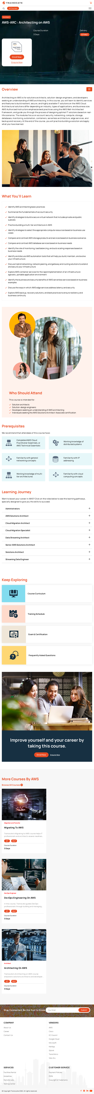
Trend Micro (53, 1054)
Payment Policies (55, 1072)
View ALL (52, 1058)
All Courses (13, 8)
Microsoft (52, 1043)
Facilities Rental (10, 1072)
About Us (7, 1027)
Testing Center (9, 1084)
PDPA (51, 1076)
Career (6, 1031)
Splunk (51, 1050)
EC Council (53, 1035)
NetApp (52, 1046)
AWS (51, 1027)
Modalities (8, 1076)
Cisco (51, 1031)
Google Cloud (54, 1039)
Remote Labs (9, 1080)
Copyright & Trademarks (58, 1080)
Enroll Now (17, 57)
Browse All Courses (12, 785)
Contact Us (8, 1035)
